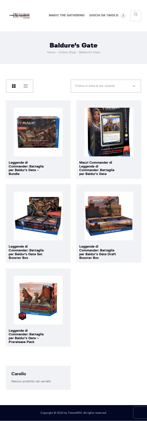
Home (51, 52)
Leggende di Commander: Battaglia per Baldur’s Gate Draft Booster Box (97, 252)
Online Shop (67, 52)
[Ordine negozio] (105, 86)
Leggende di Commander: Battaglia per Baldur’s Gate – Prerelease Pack (26, 336)
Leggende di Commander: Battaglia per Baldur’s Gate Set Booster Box (26, 252)
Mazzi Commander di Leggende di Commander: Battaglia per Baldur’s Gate (96, 168)
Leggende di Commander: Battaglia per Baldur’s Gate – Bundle (26, 168)
